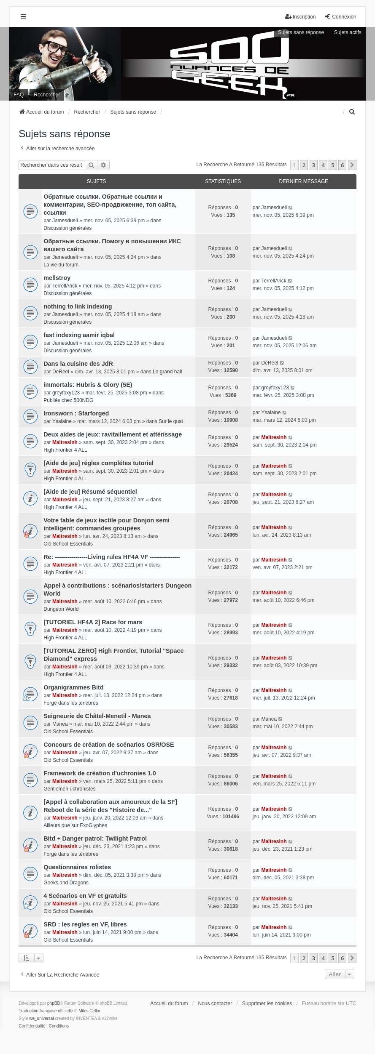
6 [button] (342, 165)
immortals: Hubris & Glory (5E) (87, 384)
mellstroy (56, 277)
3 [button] (313, 165)
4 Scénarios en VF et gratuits (85, 895)
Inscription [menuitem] (300, 16)
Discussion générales (67, 228)
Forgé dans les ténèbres (70, 703)
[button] (352, 165)
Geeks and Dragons (66, 883)
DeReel (60, 372)
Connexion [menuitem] (340, 16)
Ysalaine (62, 421)
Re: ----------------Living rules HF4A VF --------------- (111, 557)
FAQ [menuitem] (18, 95)
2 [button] (303, 165)
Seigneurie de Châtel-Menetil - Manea (97, 716)
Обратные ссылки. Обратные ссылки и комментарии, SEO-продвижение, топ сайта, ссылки (109, 204)
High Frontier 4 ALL (65, 450)
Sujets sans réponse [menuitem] (301, 32)
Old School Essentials (68, 544)
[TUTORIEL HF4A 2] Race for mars (92, 622)
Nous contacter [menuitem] (215, 1003)
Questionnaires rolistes (77, 867)
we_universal (41, 1018)
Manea (60, 724)
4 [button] (322, 165)
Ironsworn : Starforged (76, 413)
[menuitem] (352, 112)
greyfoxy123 (66, 393)
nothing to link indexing (77, 306)
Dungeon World (60, 609)
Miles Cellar (89, 1011)
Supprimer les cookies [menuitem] (267, 1003)
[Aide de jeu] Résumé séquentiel (90, 491)
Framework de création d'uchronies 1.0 (99, 773)
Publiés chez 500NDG (68, 400)
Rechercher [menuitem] (47, 95)
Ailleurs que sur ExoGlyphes (75, 825)
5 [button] (332, 165)
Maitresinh (65, 442)
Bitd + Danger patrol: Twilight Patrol (95, 838)
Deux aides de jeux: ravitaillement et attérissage (112, 434)
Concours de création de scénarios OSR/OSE (108, 744)
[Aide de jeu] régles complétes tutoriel (98, 463)
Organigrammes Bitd (73, 687)
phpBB (53, 1003)
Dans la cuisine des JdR (78, 363)
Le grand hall (167, 372)
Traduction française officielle (46, 1011)
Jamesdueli (65, 221)
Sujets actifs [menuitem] (348, 32)
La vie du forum (60, 265)
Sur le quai (171, 421)
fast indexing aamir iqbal (79, 335)
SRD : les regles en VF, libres (85, 924)
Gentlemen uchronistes (69, 789)
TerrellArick (64, 286)
